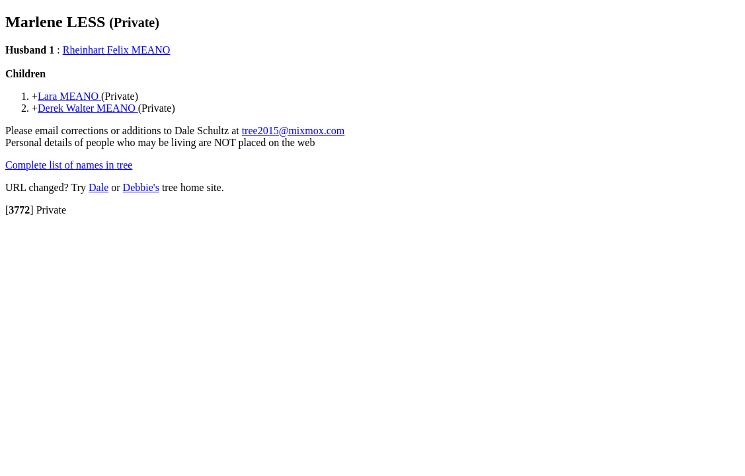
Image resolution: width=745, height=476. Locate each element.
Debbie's (141, 187)
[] (19, 210)
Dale (98, 187)
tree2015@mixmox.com (293, 130)
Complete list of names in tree (68, 165)
